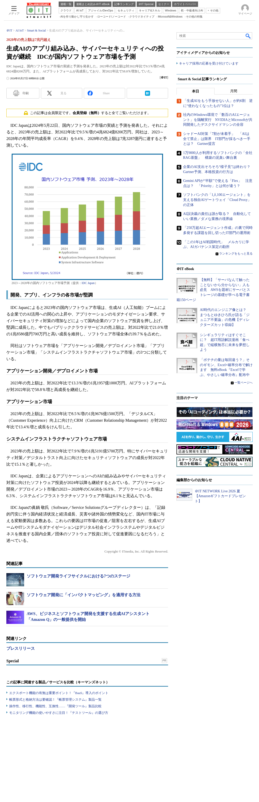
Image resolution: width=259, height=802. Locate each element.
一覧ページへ (243, 383)
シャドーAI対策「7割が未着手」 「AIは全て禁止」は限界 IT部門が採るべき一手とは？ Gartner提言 (216, 139)
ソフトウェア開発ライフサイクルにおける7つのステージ (78, 576)
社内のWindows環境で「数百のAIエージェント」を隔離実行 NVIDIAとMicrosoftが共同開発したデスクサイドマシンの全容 (217, 120)
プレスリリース (20, 648)
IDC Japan (88, 283)
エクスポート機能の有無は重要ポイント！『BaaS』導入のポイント (58, 693)
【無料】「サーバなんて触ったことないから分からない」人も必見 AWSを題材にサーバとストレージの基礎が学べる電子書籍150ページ (213, 290)
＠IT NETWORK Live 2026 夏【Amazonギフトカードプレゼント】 (220, 496)
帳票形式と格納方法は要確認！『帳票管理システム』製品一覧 (55, 699)
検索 (248, 35)
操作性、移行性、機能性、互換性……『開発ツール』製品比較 (55, 706)
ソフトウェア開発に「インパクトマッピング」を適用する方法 (83, 595)
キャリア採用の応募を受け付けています (208, 64)
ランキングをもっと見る (236, 253)
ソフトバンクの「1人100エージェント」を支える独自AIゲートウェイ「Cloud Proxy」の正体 (217, 200)
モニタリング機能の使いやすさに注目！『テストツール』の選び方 (58, 713)
